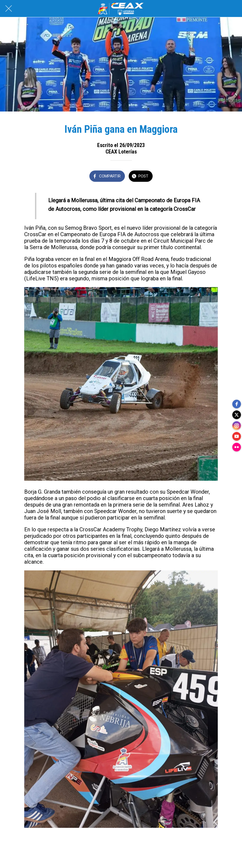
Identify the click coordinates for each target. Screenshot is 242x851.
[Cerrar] (8, 8)
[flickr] (236, 447)
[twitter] (236, 414)
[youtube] (236, 436)
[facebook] (236, 404)
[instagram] (236, 425)
